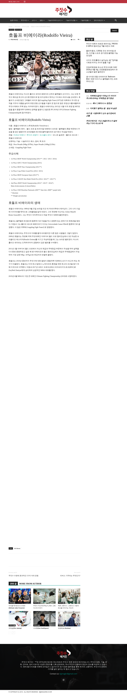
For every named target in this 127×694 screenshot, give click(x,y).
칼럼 (42, 20)
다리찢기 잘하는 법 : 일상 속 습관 (103, 108)
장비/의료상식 (99, 20)
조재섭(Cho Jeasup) (15, 628)
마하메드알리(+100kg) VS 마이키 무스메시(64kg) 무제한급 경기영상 (101, 97)
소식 (34, 20)
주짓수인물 (25, 26)
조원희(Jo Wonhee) (64, 628)
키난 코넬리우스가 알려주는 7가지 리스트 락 (101, 122)
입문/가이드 (14, 20)
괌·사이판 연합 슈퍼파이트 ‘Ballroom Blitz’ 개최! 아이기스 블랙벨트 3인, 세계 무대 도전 (101, 79)
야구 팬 (89, 113)
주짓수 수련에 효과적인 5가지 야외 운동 (23, 576)
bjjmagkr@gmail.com (68, 674)
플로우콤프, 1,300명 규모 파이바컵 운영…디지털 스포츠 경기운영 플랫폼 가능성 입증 (102, 53)
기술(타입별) (86, 20)
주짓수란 (25, 20)
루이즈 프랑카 (32, 135)
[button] (115, 20)
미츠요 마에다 (19, 135)
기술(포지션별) (71, 20)
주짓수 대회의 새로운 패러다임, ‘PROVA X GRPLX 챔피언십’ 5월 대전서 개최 (102, 45)
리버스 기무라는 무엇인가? (70, 576)
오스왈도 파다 (45, 135)
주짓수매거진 (14, 39)
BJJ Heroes (17, 548)
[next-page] (13, 632)
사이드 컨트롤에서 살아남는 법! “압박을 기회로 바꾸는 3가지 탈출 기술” (102, 61)
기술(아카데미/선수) (55, 20)
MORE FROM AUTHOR (30, 584)
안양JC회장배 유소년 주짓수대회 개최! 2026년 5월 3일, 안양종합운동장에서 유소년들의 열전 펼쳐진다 (102, 69)
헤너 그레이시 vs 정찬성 (102, 103)
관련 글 (13, 584)
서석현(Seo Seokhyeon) (41, 628)
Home (10, 26)
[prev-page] (10, 632)
